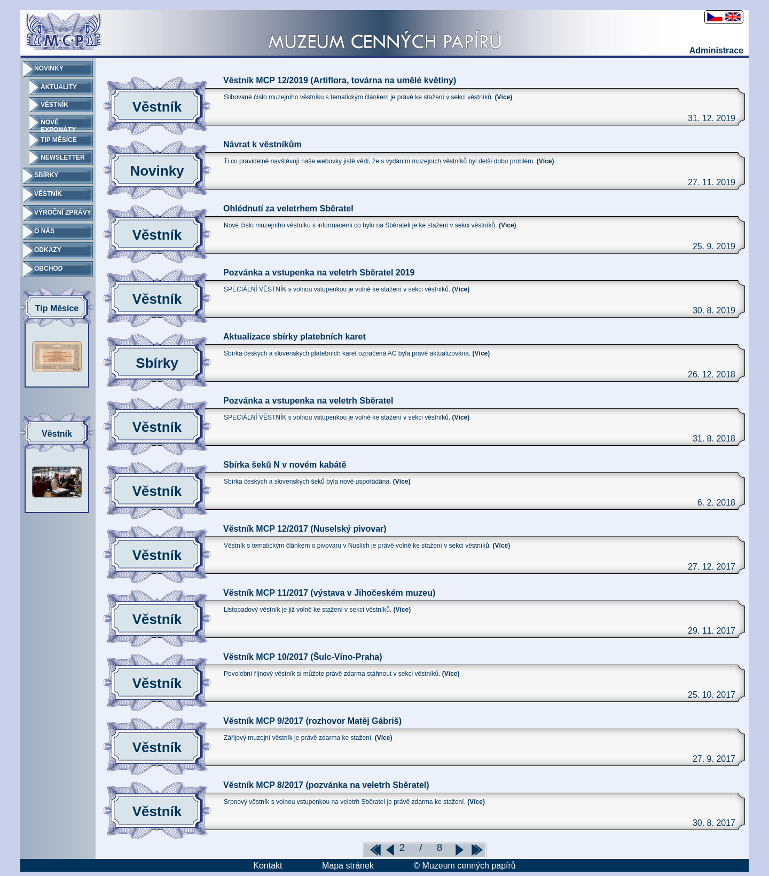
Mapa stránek (348, 865)
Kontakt (267, 865)
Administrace (716, 50)
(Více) (504, 97)
